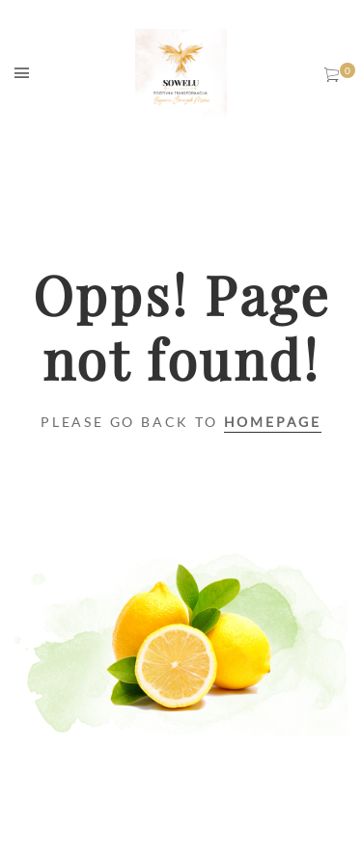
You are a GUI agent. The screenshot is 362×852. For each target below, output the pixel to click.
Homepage (272, 421)
